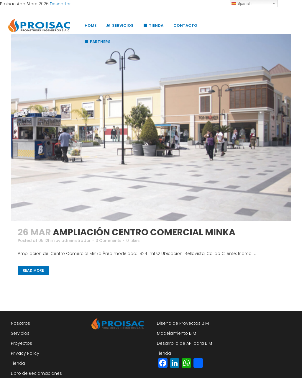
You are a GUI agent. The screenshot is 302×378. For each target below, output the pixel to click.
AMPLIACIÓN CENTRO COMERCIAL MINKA (144, 232)
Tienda (18, 363)
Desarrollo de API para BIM (184, 343)
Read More (33, 270)
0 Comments (115, 241)
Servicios (20, 333)
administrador (80, 241)
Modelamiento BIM (176, 333)
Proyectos (21, 343)
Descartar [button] (60, 4)
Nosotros (20, 323)
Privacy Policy (25, 353)
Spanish (242, 3)
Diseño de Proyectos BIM (183, 323)
